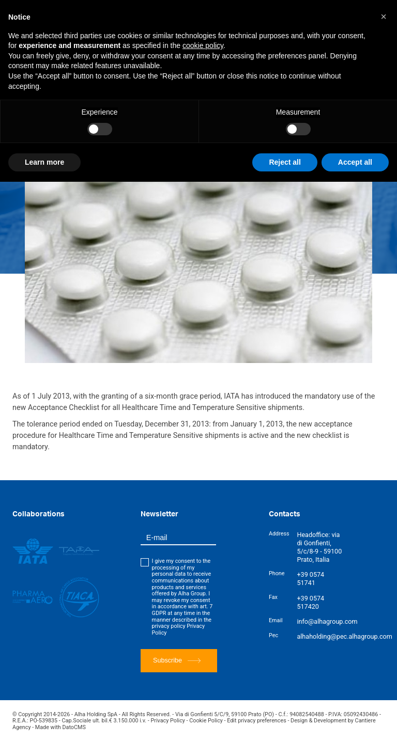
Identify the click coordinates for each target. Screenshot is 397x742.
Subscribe (177, 660)
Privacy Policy (168, 720)
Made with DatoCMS (60, 727)
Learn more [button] (44, 162)
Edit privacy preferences (256, 720)
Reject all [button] (284, 162)
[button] (383, 16)
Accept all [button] (355, 162)
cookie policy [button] (202, 45)
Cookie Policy (206, 720)
